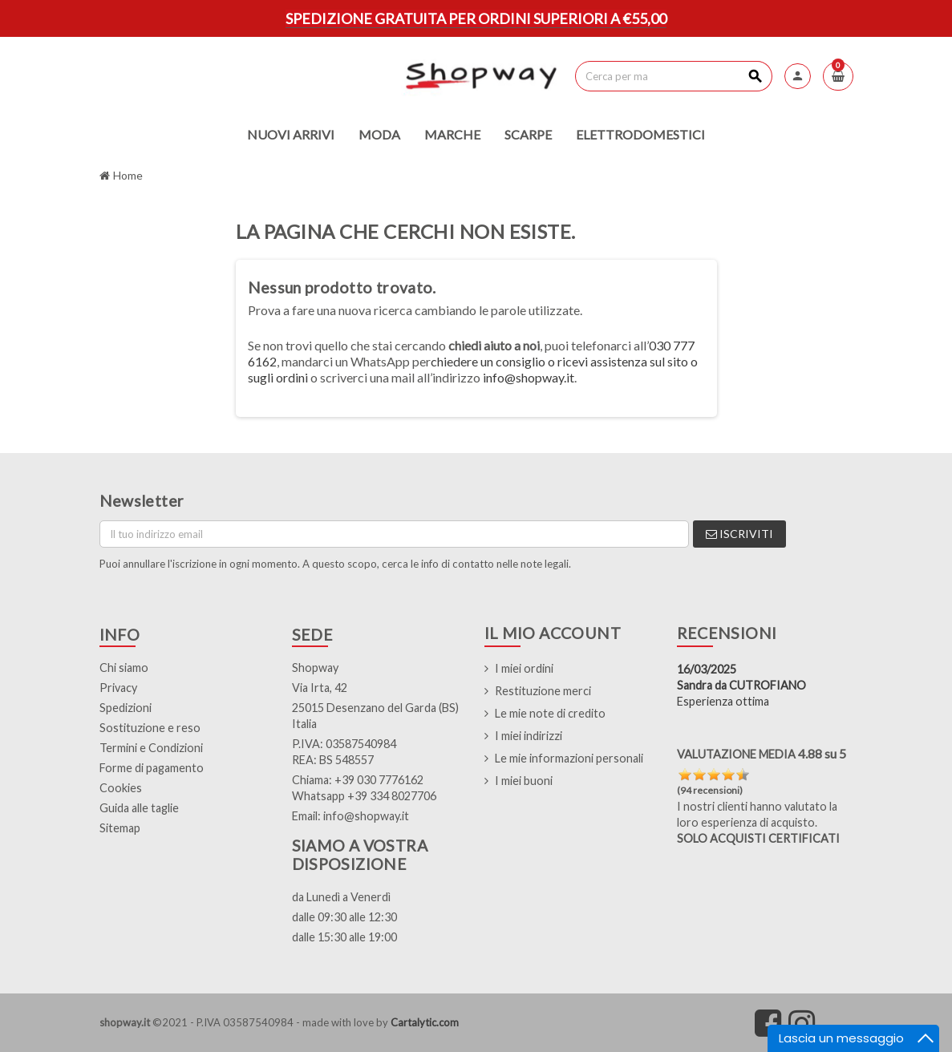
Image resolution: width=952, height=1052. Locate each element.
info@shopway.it (528, 377)
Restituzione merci (543, 691)
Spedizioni (125, 707)
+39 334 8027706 (391, 796)
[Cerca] (673, 76)
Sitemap (119, 828)
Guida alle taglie (139, 808)
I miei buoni (524, 780)
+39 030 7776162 (378, 780)
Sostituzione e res (146, 727)
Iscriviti (739, 533)
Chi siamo (123, 667)
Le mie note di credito (550, 713)
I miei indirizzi (528, 735)
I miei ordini (524, 668)
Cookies (120, 788)
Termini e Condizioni (151, 748)
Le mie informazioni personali (569, 758)
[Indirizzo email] (394, 534)
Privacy (118, 687)
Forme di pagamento (151, 768)
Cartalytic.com (425, 1022)
